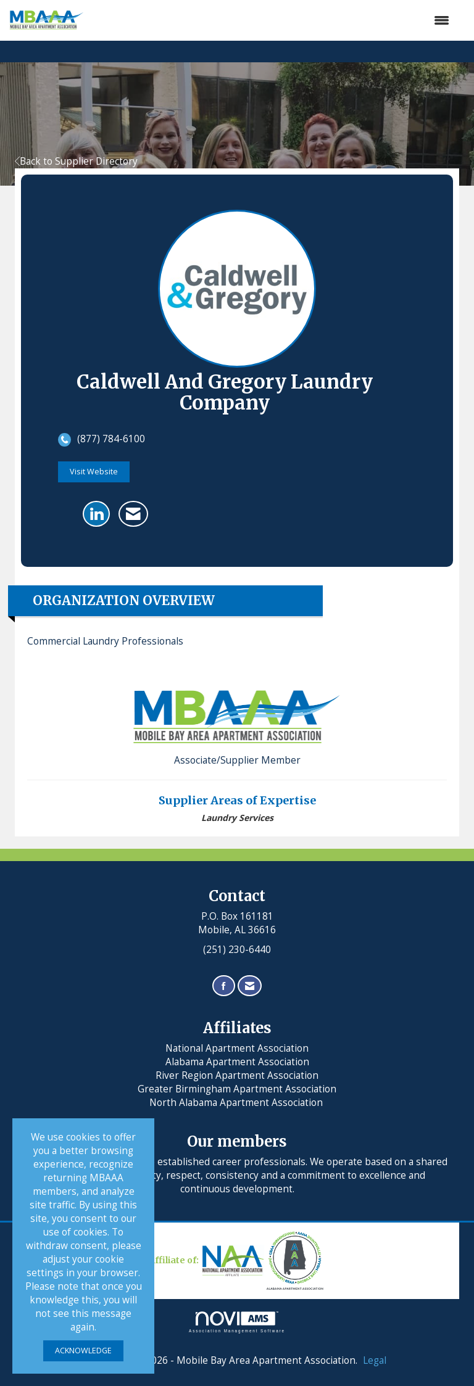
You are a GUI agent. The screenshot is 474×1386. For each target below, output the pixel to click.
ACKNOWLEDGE (83, 1350)
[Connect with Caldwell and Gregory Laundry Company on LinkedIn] (96, 514)
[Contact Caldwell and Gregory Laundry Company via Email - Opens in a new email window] (133, 514)
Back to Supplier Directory (76, 161)
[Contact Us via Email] (250, 986)
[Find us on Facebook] (223, 986)
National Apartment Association (237, 1048)
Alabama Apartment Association (237, 1061)
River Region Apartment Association (237, 1075)
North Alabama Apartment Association (237, 1102)
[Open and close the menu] (272, 20)
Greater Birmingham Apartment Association (237, 1089)
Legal (374, 1360)
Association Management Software (237, 1322)
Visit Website (94, 471)
